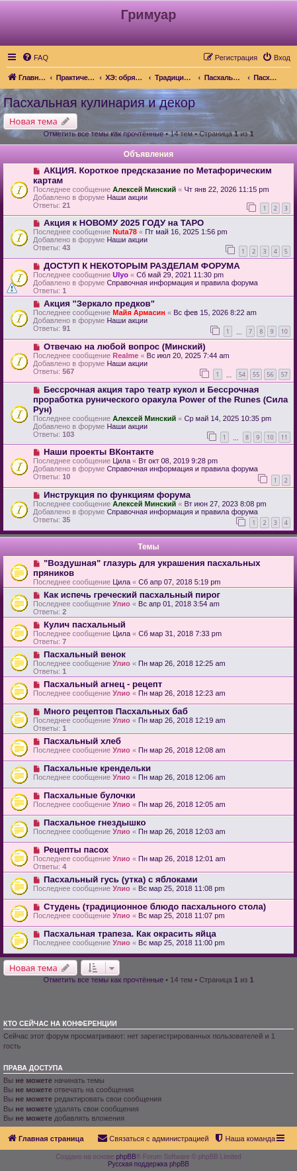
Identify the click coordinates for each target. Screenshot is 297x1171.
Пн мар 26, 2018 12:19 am (182, 720)
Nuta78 (124, 232)
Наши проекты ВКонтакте (99, 452)
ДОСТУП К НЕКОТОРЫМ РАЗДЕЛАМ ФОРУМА (142, 266)
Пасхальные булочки (90, 795)
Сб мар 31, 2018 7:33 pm (180, 633)
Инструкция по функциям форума (117, 495)
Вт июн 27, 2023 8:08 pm (225, 504)
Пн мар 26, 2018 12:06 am (182, 777)
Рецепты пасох (76, 850)
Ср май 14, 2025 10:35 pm (227, 418)
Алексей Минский (144, 189)
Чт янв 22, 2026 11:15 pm (226, 189)
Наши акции (127, 197)
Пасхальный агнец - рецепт (103, 684)
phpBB (126, 1156)
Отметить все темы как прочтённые (103, 134)
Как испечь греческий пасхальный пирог (132, 595)
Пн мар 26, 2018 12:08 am (182, 750)
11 (284, 437)
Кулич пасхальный (85, 625)
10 (284, 331)
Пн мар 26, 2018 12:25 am (182, 663)
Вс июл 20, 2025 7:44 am (188, 355)
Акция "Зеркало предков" (99, 303)
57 (284, 374)
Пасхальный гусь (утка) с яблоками (121, 879)
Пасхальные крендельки (97, 768)
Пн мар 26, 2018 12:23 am (182, 693)
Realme (125, 355)
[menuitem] (35, 58)
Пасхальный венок (85, 654)
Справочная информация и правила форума (182, 283)
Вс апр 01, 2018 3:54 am (179, 604)
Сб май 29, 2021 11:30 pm (180, 275)
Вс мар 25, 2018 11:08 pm (181, 888)
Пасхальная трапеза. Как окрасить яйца (130, 934)
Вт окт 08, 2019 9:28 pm (178, 461)
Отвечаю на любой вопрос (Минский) (125, 346)
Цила (121, 461)
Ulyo (120, 275)
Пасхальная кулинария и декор (99, 102)
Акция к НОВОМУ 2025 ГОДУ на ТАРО (124, 223)
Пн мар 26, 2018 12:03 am (182, 831)
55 (256, 374)
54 (242, 374)
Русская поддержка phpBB (148, 1164)
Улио (121, 604)
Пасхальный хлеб (82, 741)
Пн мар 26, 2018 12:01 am (182, 859)
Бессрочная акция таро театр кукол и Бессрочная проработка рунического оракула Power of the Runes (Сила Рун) (160, 399)
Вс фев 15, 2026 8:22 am (215, 312)
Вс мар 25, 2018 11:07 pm (181, 915)
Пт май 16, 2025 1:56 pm (186, 232)
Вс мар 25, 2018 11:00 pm (181, 943)
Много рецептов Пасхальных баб (116, 711)
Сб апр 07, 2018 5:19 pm (179, 582)
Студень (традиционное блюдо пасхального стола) (155, 907)
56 (270, 374)
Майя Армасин (138, 312)
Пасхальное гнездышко (95, 822)
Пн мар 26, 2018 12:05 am (182, 804)
